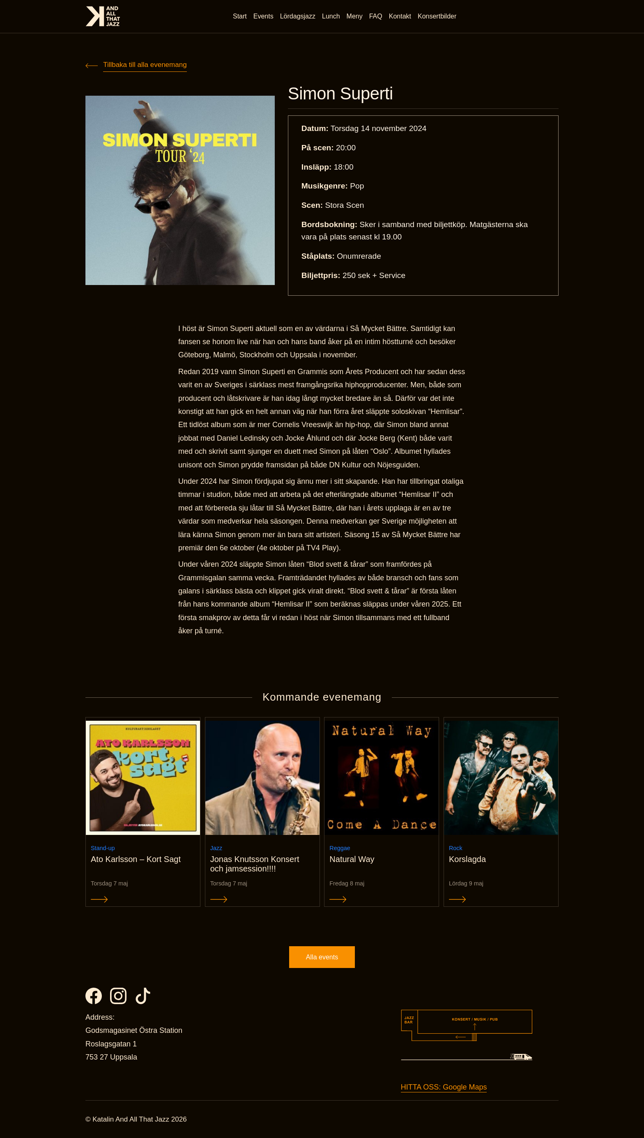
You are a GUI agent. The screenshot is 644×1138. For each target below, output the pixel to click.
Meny (355, 16)
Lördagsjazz (297, 16)
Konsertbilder (437, 16)
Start (240, 16)
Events (263, 16)
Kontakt (400, 16)
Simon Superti (340, 93)
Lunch (331, 16)
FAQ (375, 16)
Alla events (322, 957)
